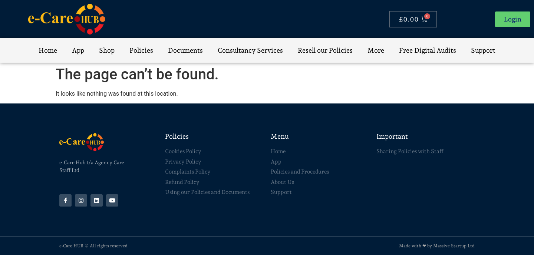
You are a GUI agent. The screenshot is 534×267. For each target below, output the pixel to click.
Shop (107, 50)
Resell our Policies (325, 50)
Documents (185, 50)
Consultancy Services (250, 50)
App (78, 50)
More (375, 50)
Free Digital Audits (427, 50)
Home (48, 50)
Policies (141, 50)
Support (483, 50)
